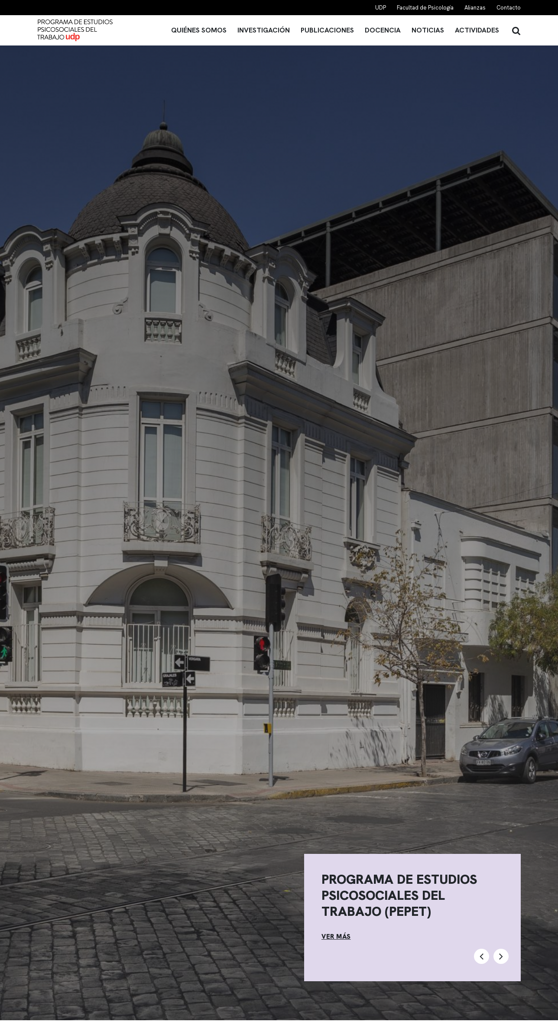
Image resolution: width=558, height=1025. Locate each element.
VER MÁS (336, 936)
